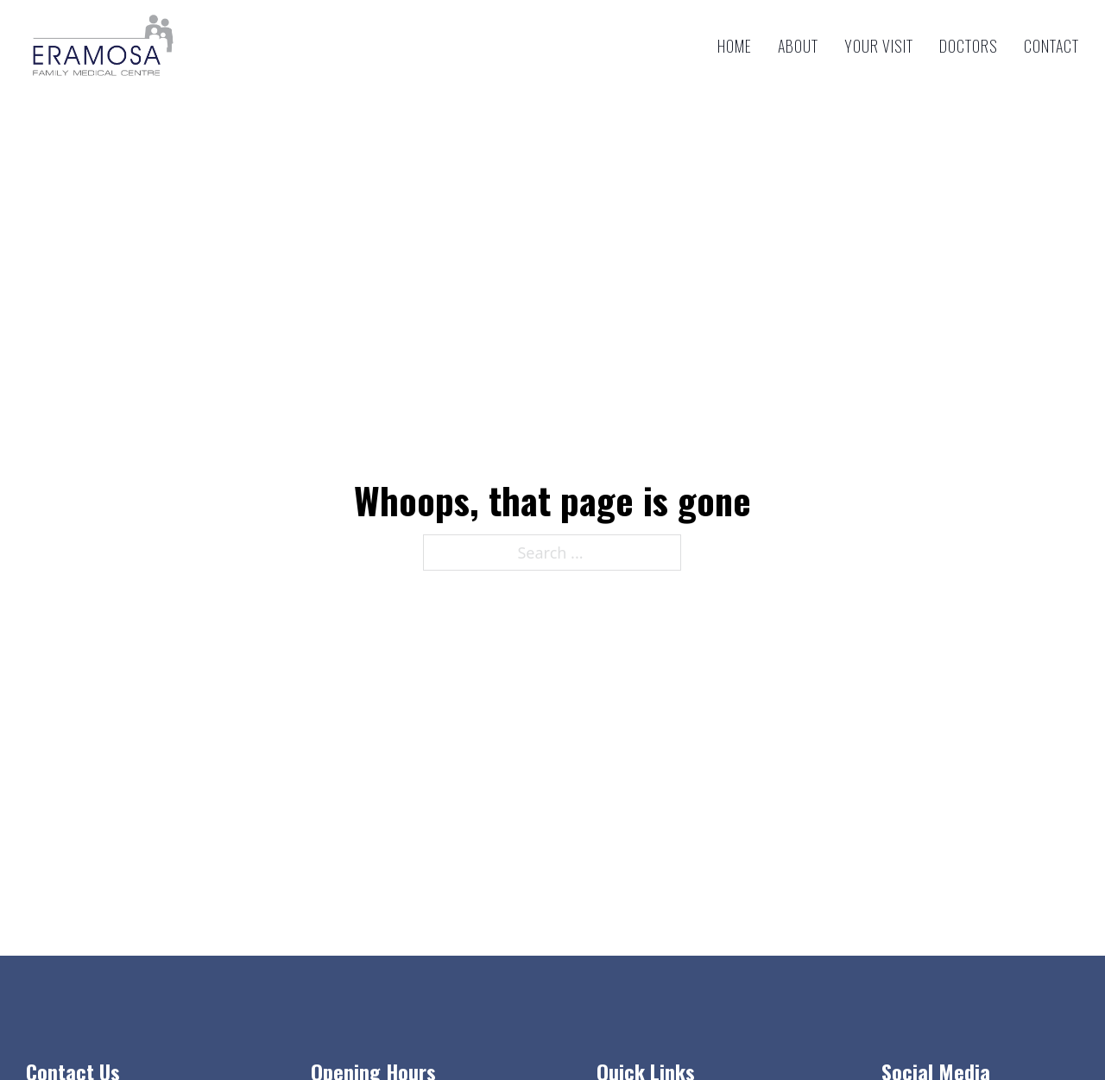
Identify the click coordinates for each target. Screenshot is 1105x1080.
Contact (1051, 46)
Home (734, 46)
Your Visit (878, 46)
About (798, 46)
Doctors (968, 46)
